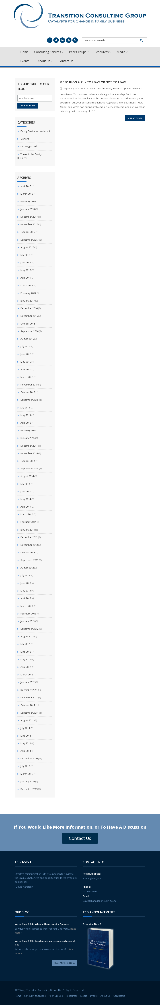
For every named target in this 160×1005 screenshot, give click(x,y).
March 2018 (26, 193)
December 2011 (29, 690)
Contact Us (65, 61)
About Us (45, 61)
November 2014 (29, 453)
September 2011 (29, 712)
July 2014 (25, 483)
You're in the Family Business (107, 88)
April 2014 (25, 506)
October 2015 (27, 392)
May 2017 (25, 270)
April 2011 (25, 750)
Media (122, 52)
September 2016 (29, 331)
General (25, 138)
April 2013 (25, 598)
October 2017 (27, 232)
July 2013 (25, 575)
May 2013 (25, 590)
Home (24, 52)
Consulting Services (48, 52)
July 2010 (25, 766)
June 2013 (25, 583)
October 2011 (27, 705)
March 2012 (26, 674)
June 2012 (25, 651)
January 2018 (27, 209)
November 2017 (29, 224)
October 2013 (27, 552)
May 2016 (25, 361)
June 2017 (25, 262)
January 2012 (27, 682)
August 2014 (27, 476)
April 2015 (25, 422)
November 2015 (29, 384)
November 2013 (29, 544)
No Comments (134, 88)
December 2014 (29, 445)
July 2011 (25, 728)
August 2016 (27, 338)
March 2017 (26, 285)
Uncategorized (28, 146)
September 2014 (29, 468)
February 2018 (28, 201)
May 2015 (25, 415)
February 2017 (28, 293)
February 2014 (28, 521)
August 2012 (27, 636)
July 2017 (25, 254)
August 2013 (27, 567)
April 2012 (25, 667)
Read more (135, 118)
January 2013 (27, 621)
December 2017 (29, 216)
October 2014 (27, 461)
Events (26, 61)
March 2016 (26, 377)
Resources (103, 52)
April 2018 (25, 186)
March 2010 (26, 773)
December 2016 (29, 308)
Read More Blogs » (64, 962)
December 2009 (29, 789)
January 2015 (27, 438)
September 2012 (29, 628)
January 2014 (27, 529)
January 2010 (27, 781)
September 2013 (29, 560)
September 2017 (29, 239)
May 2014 (25, 499)
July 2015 (25, 407)
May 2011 (25, 743)
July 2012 (25, 644)
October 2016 (27, 323)
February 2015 (28, 430)
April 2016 (25, 369)
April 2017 (25, 277)
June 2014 (25, 491)
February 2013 (28, 613)
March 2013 (26, 606)
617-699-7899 (90, 891)
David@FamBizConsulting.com (99, 900)
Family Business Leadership (35, 131)
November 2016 (29, 315)
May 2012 (25, 659)
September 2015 (29, 399)
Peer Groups (79, 52)
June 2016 (25, 354)
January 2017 (27, 300)
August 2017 (27, 247)
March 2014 (26, 514)
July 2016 (25, 346)
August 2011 (27, 720)
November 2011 (29, 697)
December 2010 (29, 758)
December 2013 (29, 537)
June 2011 (25, 735)
